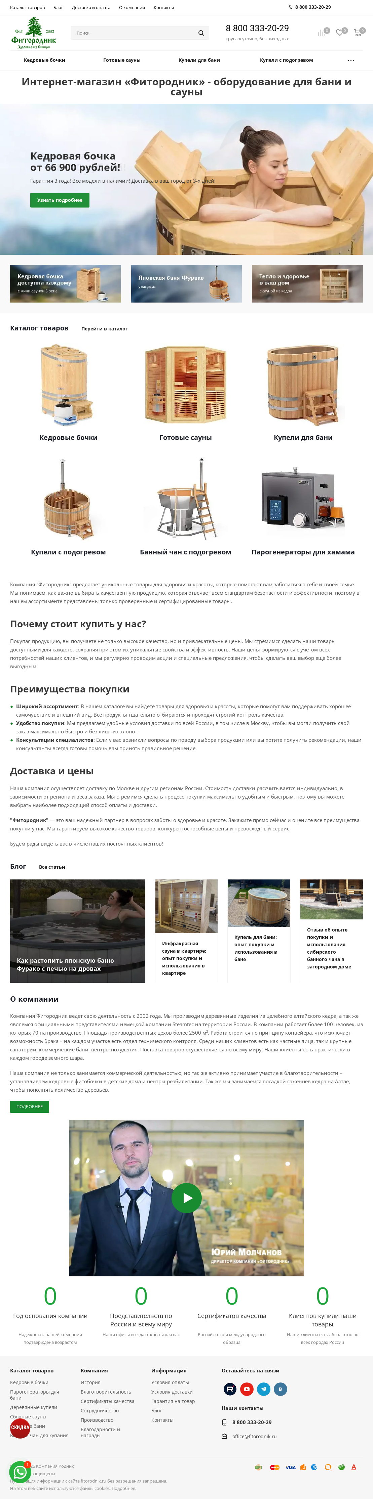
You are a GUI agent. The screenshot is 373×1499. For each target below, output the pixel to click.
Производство (97, 1420)
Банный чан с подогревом (185, 552)
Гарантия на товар (173, 1401)
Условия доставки (172, 1392)
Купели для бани (303, 437)
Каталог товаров (31, 1370)
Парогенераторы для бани (34, 1395)
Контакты (162, 1420)
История (91, 1382)
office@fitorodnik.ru (254, 1436)
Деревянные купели (33, 1407)
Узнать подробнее (59, 200)
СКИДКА (20, 1427)
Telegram (263, 1389)
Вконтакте (280, 1389)
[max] (20, 1472)
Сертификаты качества (108, 1401)
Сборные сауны (28, 1416)
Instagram (230, 1389)
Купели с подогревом (68, 552)
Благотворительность (106, 1392)
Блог (156, 1410)
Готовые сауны (185, 437)
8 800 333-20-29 (257, 28)
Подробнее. (124, 1488)
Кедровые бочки (68, 437)
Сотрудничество (100, 1410)
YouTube (247, 1389)
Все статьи (52, 867)
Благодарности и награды (100, 1432)
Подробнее (29, 1106)
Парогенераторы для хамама (303, 552)
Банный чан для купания (39, 1435)
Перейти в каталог (104, 328)
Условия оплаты (170, 1382)
